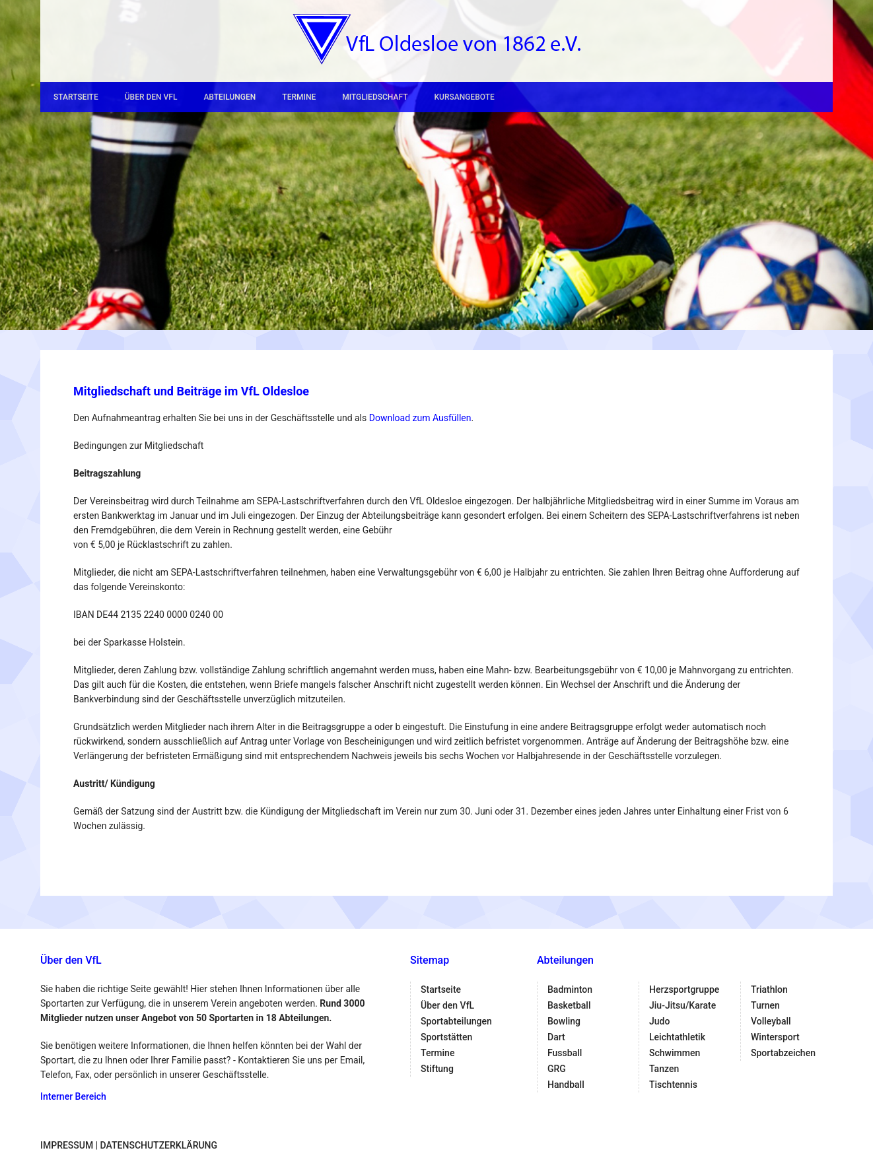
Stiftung (437, 1068)
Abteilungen (229, 97)
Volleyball (771, 1021)
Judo (659, 1021)
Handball (565, 1084)
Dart (556, 1037)
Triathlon (769, 989)
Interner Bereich (73, 1096)
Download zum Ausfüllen (420, 418)
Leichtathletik (677, 1037)
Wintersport (775, 1037)
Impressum (66, 1145)
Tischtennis (673, 1084)
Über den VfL (151, 97)
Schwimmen (674, 1053)
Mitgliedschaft (374, 97)
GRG (556, 1068)
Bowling (563, 1021)
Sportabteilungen (456, 1021)
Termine (299, 97)
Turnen (765, 1005)
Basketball (568, 1005)
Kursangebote (464, 97)
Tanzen (664, 1068)
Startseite (75, 97)
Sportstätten (446, 1037)
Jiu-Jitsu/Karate (682, 1005)
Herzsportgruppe (684, 989)
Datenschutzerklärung (158, 1145)
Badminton (569, 989)
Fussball (564, 1053)
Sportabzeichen (783, 1053)
